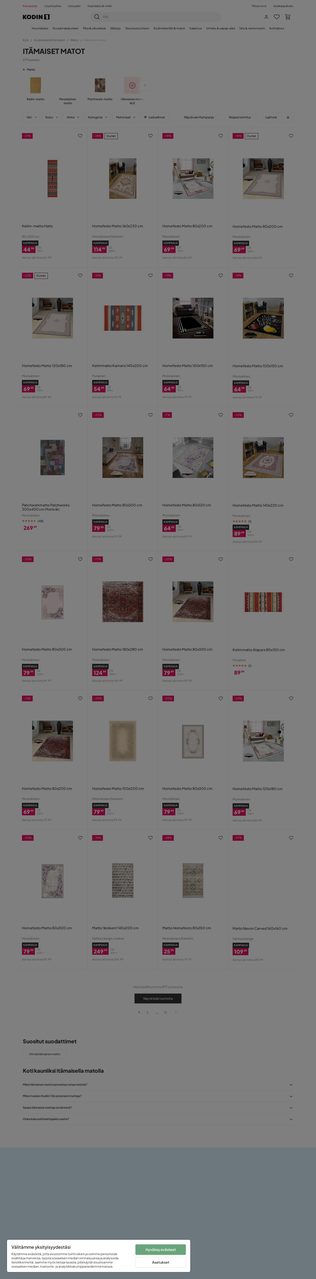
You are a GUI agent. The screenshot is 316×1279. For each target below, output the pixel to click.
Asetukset (160, 1262)
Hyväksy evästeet (160, 1249)
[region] (98, 1256)
